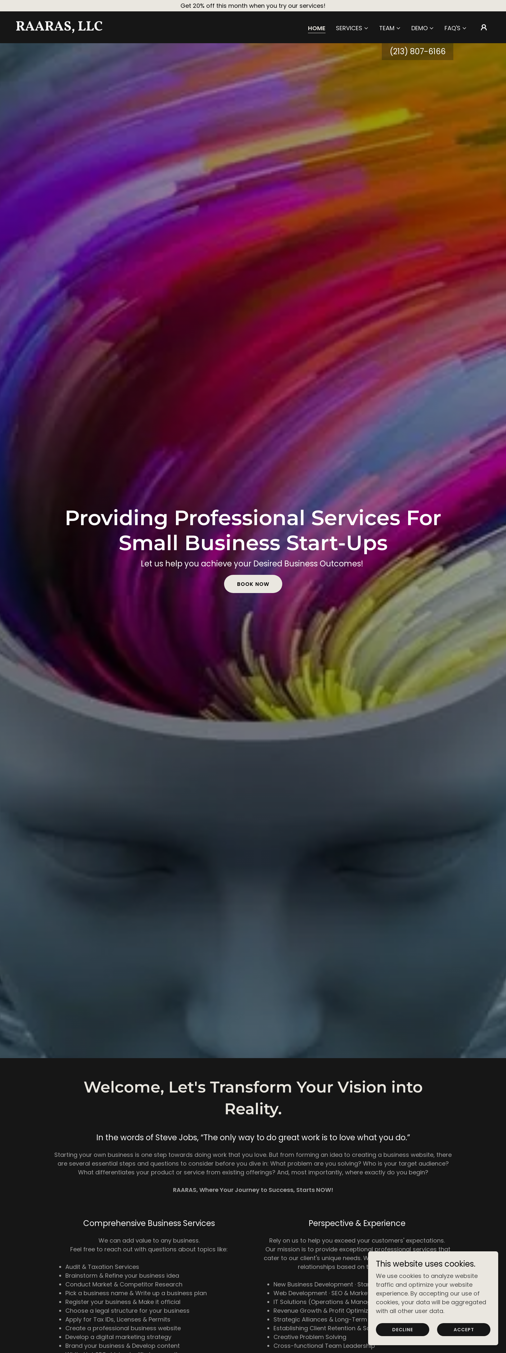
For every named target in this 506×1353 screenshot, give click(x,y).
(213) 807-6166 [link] (418, 51)
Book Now (253, 584)
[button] (352, 28)
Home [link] (317, 28)
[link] (82, 28)
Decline (402, 1329)
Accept (464, 1329)
